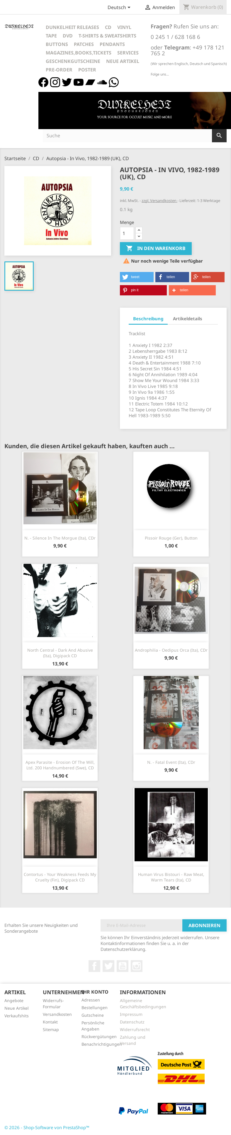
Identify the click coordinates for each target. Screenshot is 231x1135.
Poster (87, 69)
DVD (68, 35)
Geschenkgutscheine (73, 61)
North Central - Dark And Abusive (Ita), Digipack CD (60, 653)
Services (128, 52)
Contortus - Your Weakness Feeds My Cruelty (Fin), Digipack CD (60, 877)
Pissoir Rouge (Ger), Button (171, 538)
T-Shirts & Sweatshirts (107, 35)
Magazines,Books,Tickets (78, 52)
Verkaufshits (16, 1015)
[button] (137, 277)
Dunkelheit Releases (72, 27)
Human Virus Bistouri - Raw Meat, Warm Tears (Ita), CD (171, 877)
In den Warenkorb (156, 248)
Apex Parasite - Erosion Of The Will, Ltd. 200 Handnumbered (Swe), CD (60, 765)
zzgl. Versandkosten (159, 200)
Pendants (112, 44)
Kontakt (50, 1022)
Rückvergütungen (99, 1036)
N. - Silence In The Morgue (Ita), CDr (60, 538)
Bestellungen (94, 1007)
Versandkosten (57, 1014)
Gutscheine (92, 1015)
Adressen (90, 1000)
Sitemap (51, 1029)
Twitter (108, 966)
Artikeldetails (187, 318)
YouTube (122, 966)
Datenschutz (132, 1022)
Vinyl (124, 27)
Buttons (57, 44)
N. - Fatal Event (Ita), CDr (171, 762)
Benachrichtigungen (101, 1044)
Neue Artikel (122, 61)
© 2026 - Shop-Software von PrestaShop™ (46, 1127)
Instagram (136, 966)
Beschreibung (148, 318)
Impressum (131, 1014)
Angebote (13, 1000)
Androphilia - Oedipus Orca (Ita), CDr (171, 650)
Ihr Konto (94, 992)
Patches (84, 44)
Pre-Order (59, 69)
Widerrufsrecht (135, 1029)
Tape (51, 35)
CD (108, 27)
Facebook (94, 966)
